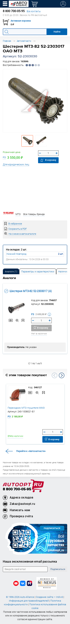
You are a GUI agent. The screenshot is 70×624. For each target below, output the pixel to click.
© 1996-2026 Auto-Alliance (20, 597)
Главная (7, 41)
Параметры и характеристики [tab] (37, 271)
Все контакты (34, 11)
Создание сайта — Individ (49, 597)
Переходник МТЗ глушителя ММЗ (26, 407)
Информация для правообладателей (29, 600)
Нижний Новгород (16, 253)
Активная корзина (21, 20)
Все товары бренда (34, 214)
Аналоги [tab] (11, 271)
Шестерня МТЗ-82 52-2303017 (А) (28, 291)
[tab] (11, 271)
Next (61, 375)
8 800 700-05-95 (17, 489)
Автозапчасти (24, 41)
